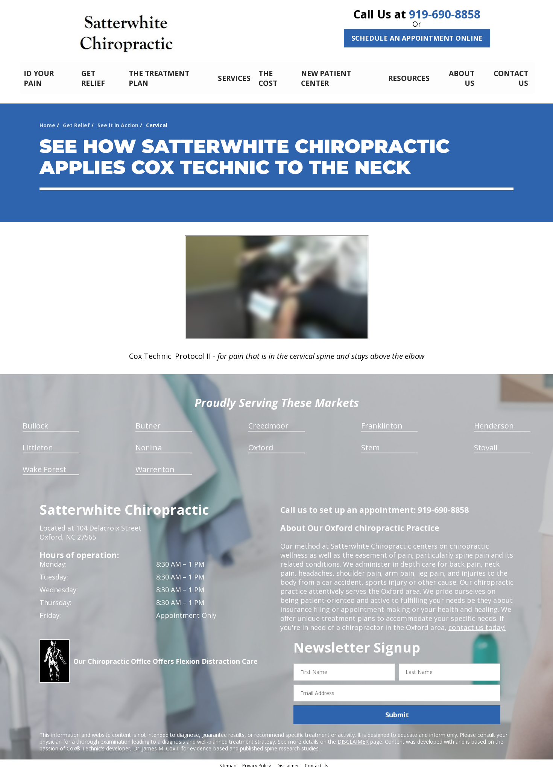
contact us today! (476, 623)
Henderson (494, 421)
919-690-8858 (444, 14)
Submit (397, 710)
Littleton (38, 443)
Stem (370, 443)
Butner (148, 421)
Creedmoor (268, 421)
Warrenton (155, 465)
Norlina (148, 443)
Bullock (35, 421)
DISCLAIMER (353, 737)
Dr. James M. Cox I (155, 744)
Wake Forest (44, 465)
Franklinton (382, 421)
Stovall (485, 443)
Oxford (260, 443)
